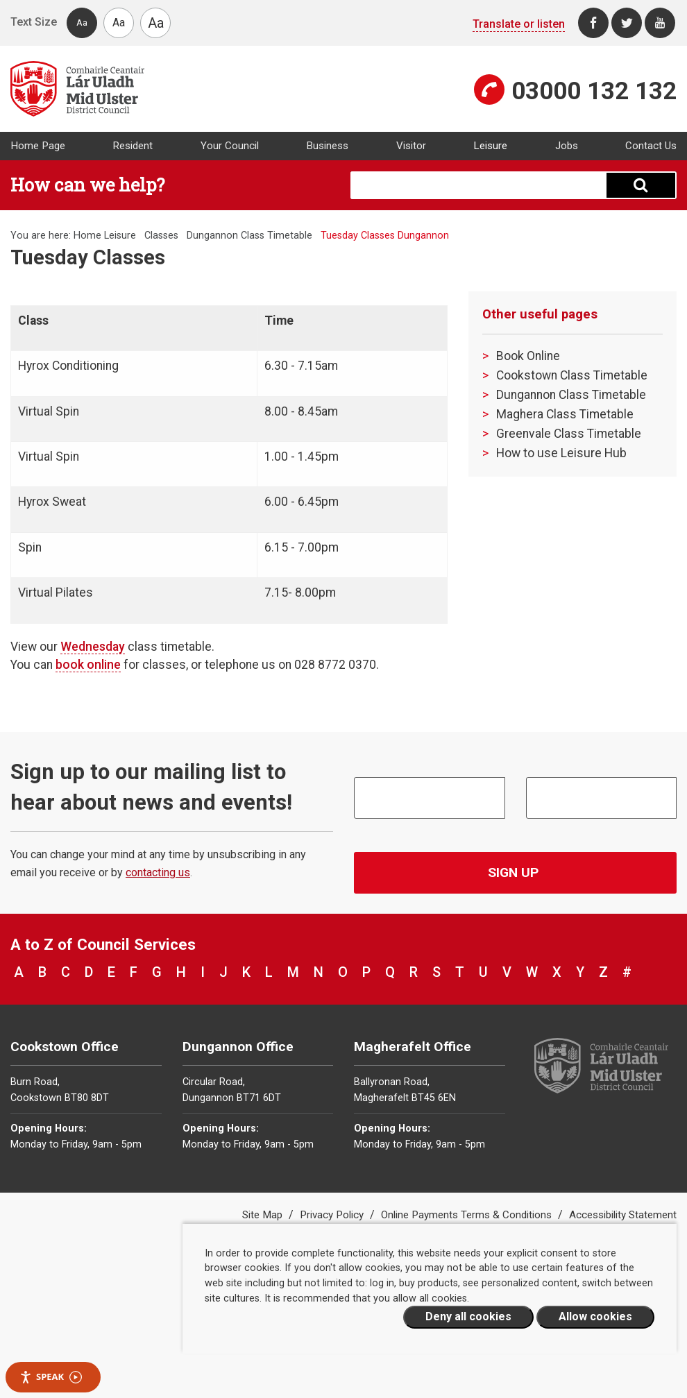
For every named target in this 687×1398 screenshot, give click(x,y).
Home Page (37, 145)
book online (88, 665)
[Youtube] (660, 23)
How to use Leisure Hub (561, 453)
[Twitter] (626, 23)
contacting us (158, 872)
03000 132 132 (594, 90)
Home (87, 235)
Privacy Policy (333, 1215)
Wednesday (92, 647)
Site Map (263, 1215)
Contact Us (651, 145)
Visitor (411, 145)
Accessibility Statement (623, 1215)
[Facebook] (593, 23)
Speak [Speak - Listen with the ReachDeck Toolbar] (50, 1376)
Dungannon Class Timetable (249, 235)
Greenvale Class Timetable (568, 434)
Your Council (230, 145)
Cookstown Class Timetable (571, 375)
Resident (132, 145)
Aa (81, 22)
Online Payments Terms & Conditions (467, 1215)
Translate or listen (519, 24)
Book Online (528, 356)
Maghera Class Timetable (565, 414)
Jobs (566, 145)
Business (327, 145)
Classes (161, 235)
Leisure (490, 145)
